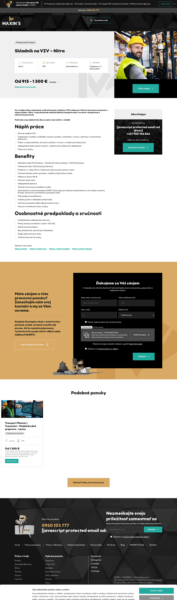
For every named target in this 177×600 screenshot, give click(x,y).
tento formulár (135, 344)
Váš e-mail (85, 310)
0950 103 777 (92, 10)
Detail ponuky (12, 461)
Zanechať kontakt (138, 147)
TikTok (94, 567)
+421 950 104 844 (138, 134)
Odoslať (143, 356)
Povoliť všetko (156, 577)
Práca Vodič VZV (38, 249)
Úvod (17, 545)
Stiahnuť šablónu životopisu (34, 344)
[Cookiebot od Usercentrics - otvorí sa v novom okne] (16, 595)
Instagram (96, 560)
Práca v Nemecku (54, 545)
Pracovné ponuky (33, 545)
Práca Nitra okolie (82, 249)
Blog (123, 545)
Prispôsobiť (156, 584)
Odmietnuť (156, 591)
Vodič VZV (50, 564)
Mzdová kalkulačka (76, 545)
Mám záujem (145, 88)
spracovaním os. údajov (108, 349)
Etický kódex (96, 545)
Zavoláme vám (99, 20)
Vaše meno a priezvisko (91, 298)
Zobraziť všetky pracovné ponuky (88, 482)
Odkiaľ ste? (123, 310)
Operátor (49, 560)
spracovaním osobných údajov (136, 537)
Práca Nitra (21, 249)
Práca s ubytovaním (59, 249)
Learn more (165, 4)
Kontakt (152, 545)
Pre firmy (111, 545)
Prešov (18, 560)
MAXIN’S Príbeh (137, 545)
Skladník (49, 568)
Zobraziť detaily (39, 595)
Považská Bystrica (23, 564)
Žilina (17, 568)
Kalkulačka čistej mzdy (25, 87)
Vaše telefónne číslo (126, 298)
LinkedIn (95, 563)
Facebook (96, 556)
